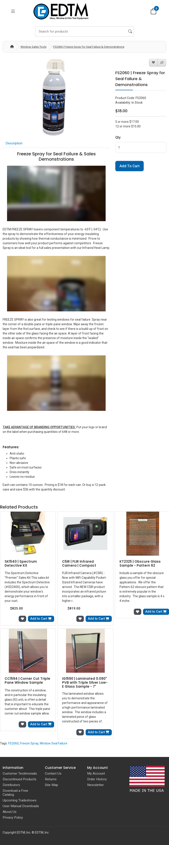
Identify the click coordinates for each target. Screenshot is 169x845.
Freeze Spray (29, 743)
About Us (10, 812)
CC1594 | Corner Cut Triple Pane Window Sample (27, 680)
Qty (118, 137)
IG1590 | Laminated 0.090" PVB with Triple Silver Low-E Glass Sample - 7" (85, 682)
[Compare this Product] (162, 62)
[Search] (84, 31)
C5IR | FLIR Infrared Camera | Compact (79, 563)
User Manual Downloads (21, 806)
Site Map (51, 785)
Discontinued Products (19, 779)
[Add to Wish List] (153, 62)
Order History (97, 779)
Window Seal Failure (53, 743)
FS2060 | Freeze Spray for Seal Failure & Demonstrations (88, 46)
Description (14, 143)
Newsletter (95, 785)
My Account (96, 773)
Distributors (11, 785)
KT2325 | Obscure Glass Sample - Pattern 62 (140, 563)
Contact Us (53, 773)
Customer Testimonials (20, 773)
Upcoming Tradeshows (20, 800)
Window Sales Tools (33, 46)
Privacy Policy (13, 817)
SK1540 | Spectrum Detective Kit (21, 563)
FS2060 (13, 743)
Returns (51, 779)
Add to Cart (129, 166)
